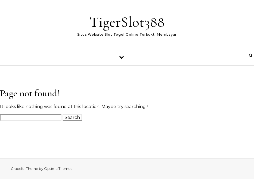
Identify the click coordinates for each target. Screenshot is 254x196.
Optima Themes (58, 168)
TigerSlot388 (127, 22)
